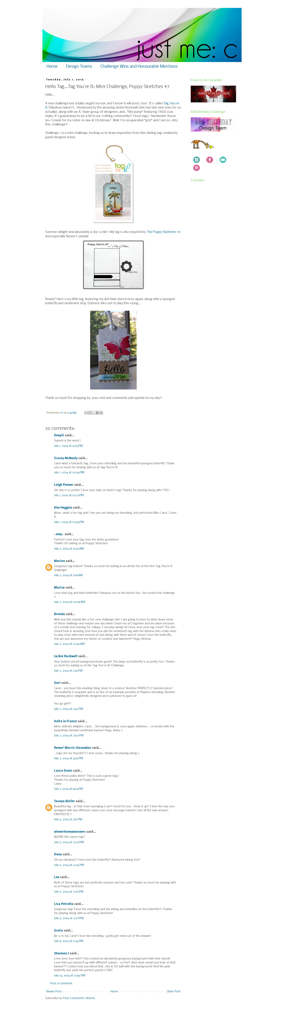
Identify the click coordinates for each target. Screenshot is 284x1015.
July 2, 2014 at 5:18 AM (68, 575)
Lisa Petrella (63, 904)
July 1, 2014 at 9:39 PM (68, 446)
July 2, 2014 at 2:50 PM (68, 735)
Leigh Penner (63, 485)
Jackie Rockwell (65, 656)
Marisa (59, 587)
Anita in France (65, 721)
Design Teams (79, 66)
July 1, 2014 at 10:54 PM (69, 522)
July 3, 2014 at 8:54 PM (68, 789)
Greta (58, 930)
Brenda (59, 614)
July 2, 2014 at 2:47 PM (68, 709)
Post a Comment (61, 983)
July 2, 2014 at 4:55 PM (68, 758)
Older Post (174, 991)
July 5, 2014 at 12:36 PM (69, 865)
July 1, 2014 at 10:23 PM (69, 495)
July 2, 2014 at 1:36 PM (68, 670)
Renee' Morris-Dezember (72, 748)
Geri (57, 683)
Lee (57, 877)
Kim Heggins (63, 507)
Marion (59, 561)
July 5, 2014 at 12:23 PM (69, 842)
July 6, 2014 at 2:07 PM (69, 918)
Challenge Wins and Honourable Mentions (139, 66)
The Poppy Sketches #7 (163, 232)
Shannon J (61, 953)
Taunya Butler (64, 801)
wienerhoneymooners (70, 831)
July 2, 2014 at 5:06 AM (69, 548)
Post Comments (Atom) (79, 998)
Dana (58, 854)
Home (52, 66)
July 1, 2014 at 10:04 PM (69, 472)
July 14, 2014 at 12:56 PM (69, 975)
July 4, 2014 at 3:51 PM (68, 819)
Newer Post (54, 991)
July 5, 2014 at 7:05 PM (68, 891)
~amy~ (59, 534)
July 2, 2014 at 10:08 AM (69, 602)
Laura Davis (63, 770)
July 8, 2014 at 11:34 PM (68, 941)
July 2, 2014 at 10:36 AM (69, 644)
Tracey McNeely (66, 458)
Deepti (59, 435)
